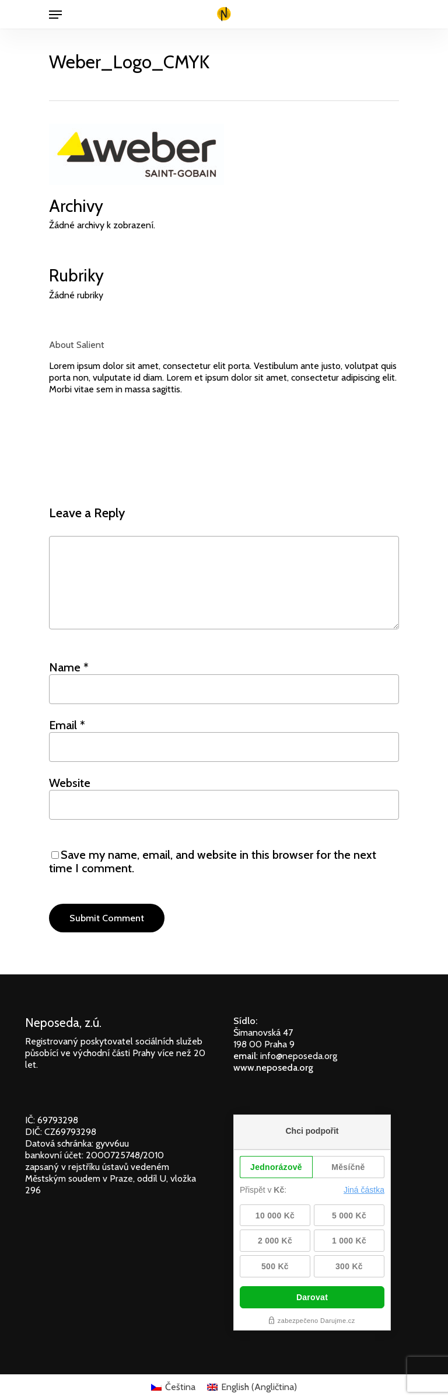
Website (69, 783)
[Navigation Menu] (55, 14)
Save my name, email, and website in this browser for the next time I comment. (212, 861)
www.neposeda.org (273, 1067)
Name (69, 667)
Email (67, 725)
